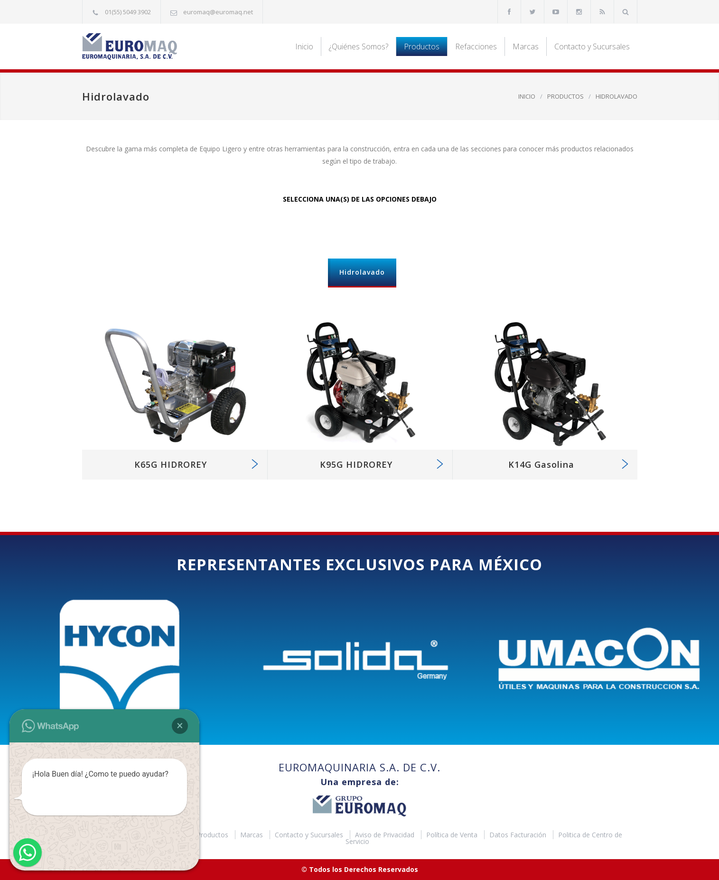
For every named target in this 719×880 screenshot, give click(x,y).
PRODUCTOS (565, 96)
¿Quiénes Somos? (358, 46)
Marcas (526, 46)
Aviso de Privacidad (385, 834)
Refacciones (476, 46)
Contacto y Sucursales (592, 46)
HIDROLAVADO (616, 96)
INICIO (526, 96)
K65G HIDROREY (170, 464)
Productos (421, 46)
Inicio (304, 46)
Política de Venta (452, 834)
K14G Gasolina (541, 464)
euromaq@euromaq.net (218, 12)
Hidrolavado (362, 272)
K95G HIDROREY (356, 464)
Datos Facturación (518, 834)
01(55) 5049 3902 (128, 12)
